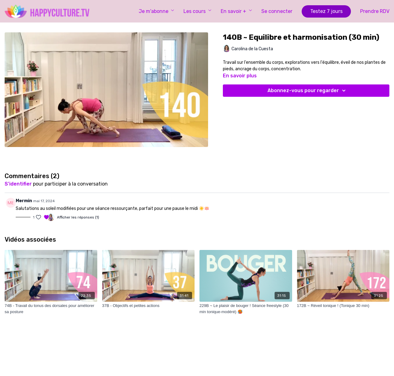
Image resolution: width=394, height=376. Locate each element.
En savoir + (236, 11)
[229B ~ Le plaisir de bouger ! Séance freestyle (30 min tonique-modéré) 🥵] (245, 309)
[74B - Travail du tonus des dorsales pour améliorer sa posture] (51, 309)
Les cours (197, 11)
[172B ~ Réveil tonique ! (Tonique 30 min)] (343, 306)
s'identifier (18, 184)
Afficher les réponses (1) (78, 217)
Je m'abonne (156, 11)
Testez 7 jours (326, 11)
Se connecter (276, 11)
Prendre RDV (374, 11)
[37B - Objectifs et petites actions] (148, 306)
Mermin (24, 200)
